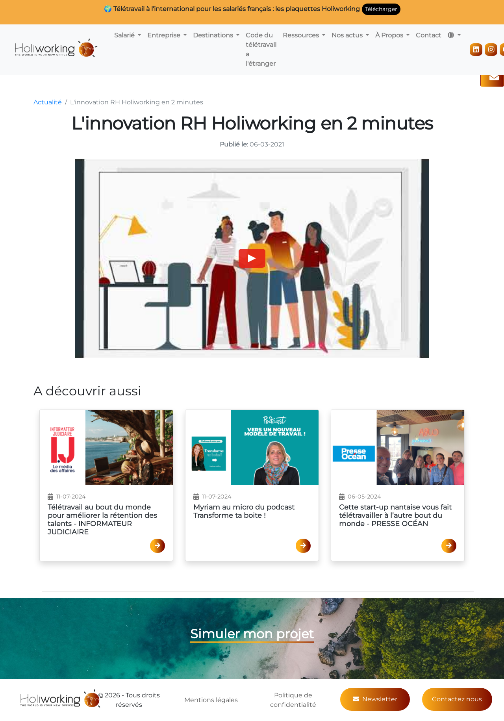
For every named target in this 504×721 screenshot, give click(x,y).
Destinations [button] (214, 35)
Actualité (47, 102)
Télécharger (381, 9)
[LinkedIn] (476, 49)
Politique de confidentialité (293, 699)
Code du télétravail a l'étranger (261, 49)
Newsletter (375, 699)
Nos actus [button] (348, 35)
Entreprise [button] (164, 35)
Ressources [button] (302, 35)
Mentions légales (211, 700)
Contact (428, 35)
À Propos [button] (390, 35)
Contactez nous (457, 699)
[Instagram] (491, 49)
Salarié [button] (125, 35)
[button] (454, 35)
